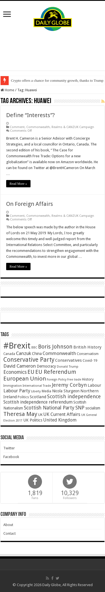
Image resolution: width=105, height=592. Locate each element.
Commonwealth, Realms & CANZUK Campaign (60, 127)
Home (7, 90)
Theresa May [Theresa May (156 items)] (20, 414)
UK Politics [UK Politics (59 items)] (32, 420)
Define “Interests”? (30, 115)
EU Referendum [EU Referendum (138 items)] (55, 372)
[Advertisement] (52, 51)
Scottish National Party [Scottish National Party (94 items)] (49, 408)
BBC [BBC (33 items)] (34, 347)
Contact (9, 533)
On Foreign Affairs (29, 204)
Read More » (18, 184)
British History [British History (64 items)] (87, 347)
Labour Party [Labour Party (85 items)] (16, 390)
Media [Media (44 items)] (46, 391)
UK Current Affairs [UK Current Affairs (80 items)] (61, 414)
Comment (17, 127)
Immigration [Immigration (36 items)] (12, 386)
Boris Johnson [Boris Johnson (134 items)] (55, 346)
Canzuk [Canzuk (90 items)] (23, 353)
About (8, 525)
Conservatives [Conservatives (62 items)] (68, 360)
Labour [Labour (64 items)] (94, 385)
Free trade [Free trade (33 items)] (74, 379)
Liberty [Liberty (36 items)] (36, 391)
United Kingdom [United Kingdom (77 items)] (59, 420)
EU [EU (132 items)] (30, 372)
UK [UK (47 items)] (40, 415)
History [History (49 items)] (88, 379)
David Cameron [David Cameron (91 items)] (19, 366)
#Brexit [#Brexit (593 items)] (17, 345)
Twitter (9, 448)
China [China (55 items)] (37, 353)
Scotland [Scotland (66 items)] (38, 396)
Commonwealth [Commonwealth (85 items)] (59, 353)
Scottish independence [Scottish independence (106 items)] (74, 396)
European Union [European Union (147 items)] (24, 378)
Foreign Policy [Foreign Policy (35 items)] (56, 379)
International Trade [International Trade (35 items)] (37, 386)
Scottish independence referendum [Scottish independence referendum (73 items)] (38, 402)
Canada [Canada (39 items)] (9, 354)
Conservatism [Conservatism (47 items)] (88, 354)
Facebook (11, 457)
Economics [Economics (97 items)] (15, 372)
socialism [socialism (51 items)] (92, 408)
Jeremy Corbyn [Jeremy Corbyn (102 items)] (69, 385)
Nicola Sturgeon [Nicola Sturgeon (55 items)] (66, 391)
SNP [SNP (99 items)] (80, 408)
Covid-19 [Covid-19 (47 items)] (90, 360)
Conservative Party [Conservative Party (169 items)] (28, 359)
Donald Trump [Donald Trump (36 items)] (67, 366)
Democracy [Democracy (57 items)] (46, 366)
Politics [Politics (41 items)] (23, 397)
